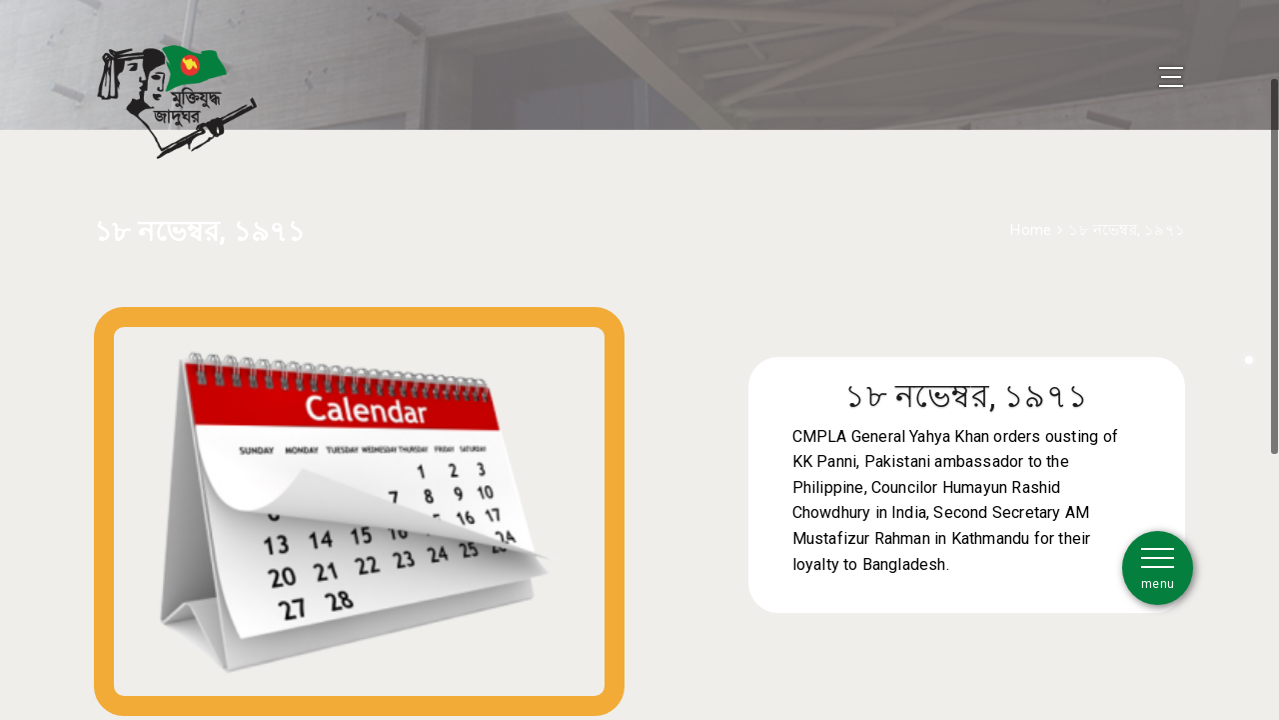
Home (1030, 203)
